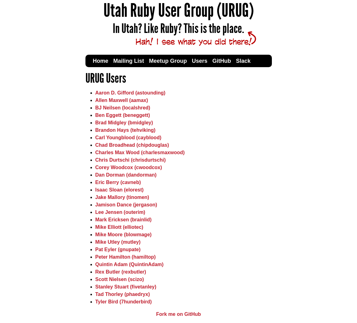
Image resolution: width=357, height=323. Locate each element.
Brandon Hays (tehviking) (125, 130)
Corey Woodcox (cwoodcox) (128, 167)
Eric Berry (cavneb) (118, 182)
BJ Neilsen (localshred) (122, 107)
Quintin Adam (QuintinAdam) (129, 264)
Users (200, 61)
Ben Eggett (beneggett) (122, 115)
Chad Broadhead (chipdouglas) (132, 145)
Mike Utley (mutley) (118, 242)
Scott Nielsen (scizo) (119, 279)
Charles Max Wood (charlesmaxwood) (140, 152)
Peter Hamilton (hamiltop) (125, 257)
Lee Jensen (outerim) (120, 212)
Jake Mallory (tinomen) (122, 197)
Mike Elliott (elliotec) (119, 227)
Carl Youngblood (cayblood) (128, 137)
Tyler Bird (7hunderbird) (123, 301)
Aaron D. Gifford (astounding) (130, 92)
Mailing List (128, 61)
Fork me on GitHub (178, 314)
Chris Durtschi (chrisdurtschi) (130, 160)
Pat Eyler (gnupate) (118, 249)
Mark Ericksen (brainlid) (123, 219)
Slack (243, 61)
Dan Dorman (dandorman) (126, 175)
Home (100, 61)
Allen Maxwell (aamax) (121, 100)
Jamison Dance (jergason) (126, 204)
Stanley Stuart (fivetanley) (126, 286)
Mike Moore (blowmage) (123, 234)
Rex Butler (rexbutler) (120, 272)
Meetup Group (168, 61)
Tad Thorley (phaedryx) (122, 294)
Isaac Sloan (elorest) (119, 189)
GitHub (222, 61)
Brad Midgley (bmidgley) (124, 122)
